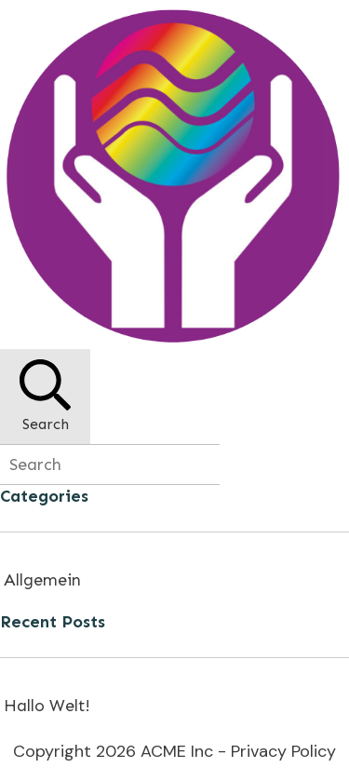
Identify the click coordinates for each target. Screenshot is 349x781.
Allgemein (42, 580)
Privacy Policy (283, 751)
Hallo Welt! (47, 705)
